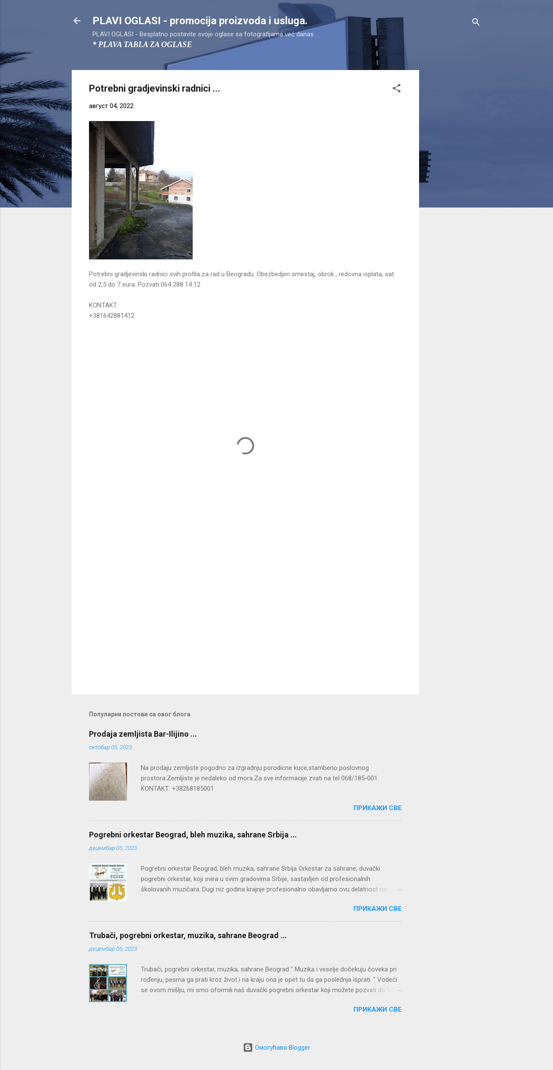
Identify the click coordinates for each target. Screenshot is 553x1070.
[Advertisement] (453, 199)
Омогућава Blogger (276, 1047)
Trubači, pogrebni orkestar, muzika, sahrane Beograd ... (188, 935)
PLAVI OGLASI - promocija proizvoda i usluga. (200, 21)
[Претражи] (476, 23)
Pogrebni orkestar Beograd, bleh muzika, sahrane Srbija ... (193, 834)
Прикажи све (377, 808)
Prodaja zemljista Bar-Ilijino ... (143, 733)
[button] (396, 89)
